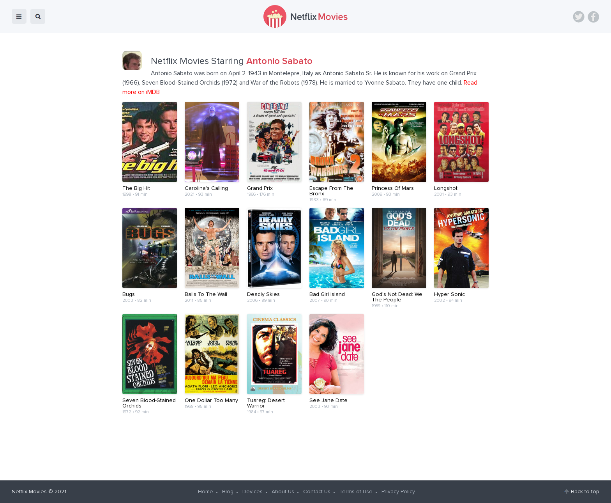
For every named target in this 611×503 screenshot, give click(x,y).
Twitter (579, 17)
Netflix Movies (29, 491)
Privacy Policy (398, 491)
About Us (283, 491)
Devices (252, 491)
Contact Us (316, 491)
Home (205, 491)
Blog (227, 491)
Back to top (585, 491)
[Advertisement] (305, 444)
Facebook (593, 17)
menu (19, 16)
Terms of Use (356, 491)
